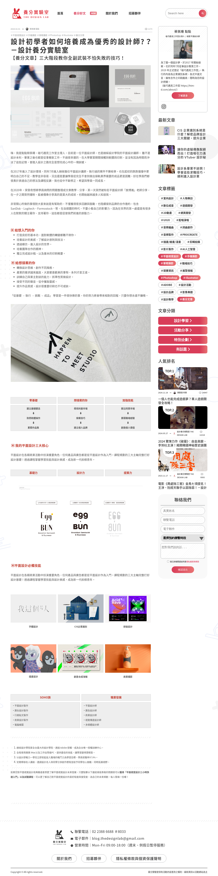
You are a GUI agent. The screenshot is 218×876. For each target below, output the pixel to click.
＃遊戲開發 (186, 205)
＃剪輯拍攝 (193, 242)
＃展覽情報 (186, 270)
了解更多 (183, 95)
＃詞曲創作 (186, 227)
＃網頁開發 (184, 213)
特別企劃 (183, 340)
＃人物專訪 (186, 198)
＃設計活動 (184, 285)
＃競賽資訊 (167, 270)
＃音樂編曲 (167, 227)
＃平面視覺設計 (18, 35)
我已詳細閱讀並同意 (184, 561)
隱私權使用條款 (192, 561)
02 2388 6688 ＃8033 (109, 831)
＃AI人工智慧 (187, 249)
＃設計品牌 (167, 292)
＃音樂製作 (167, 234)
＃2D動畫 (166, 213)
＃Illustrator (67, 35)
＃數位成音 (167, 205)
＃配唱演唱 (182, 220)
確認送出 (183, 569)
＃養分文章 (79, 35)
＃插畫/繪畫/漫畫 (171, 242)
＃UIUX (165, 220)
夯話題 (183, 349)
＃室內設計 (167, 198)
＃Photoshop (54, 35)
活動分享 (183, 330)
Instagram (164, 107)
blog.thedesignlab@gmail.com (118, 838)
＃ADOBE (166, 285)
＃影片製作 (167, 249)
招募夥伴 (93, 858)
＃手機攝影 (31, 35)
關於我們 (64, 858)
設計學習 (183, 321)
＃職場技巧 (186, 263)
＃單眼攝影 (42, 35)
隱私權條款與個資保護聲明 (138, 858)
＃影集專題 (186, 292)
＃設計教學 (167, 299)
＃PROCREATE (189, 234)
